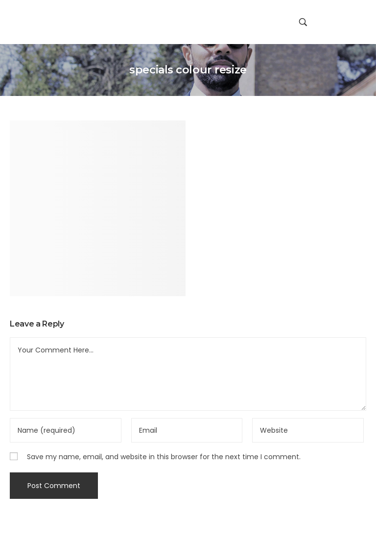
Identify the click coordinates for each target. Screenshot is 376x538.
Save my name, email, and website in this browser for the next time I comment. (164, 457)
